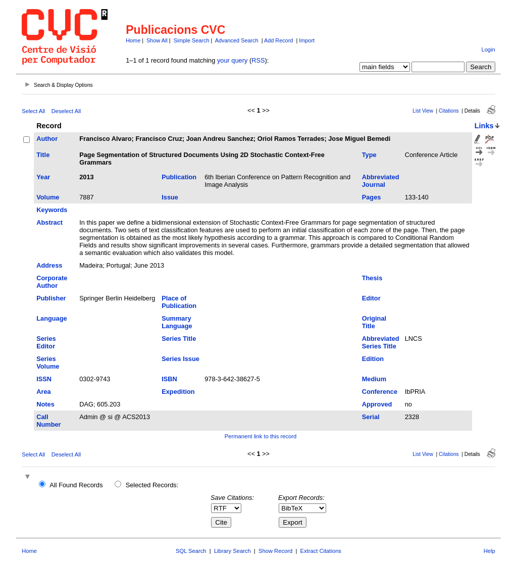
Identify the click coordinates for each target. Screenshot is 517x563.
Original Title (374, 322)
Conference (379, 391)
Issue (170, 197)
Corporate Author (51, 281)
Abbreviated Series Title (380, 342)
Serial (371, 417)
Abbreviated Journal (380, 180)
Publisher (51, 298)
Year (43, 177)
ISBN (169, 379)
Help (489, 551)
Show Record (275, 551)
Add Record (278, 40)
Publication (179, 177)
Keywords (51, 210)
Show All (157, 40)
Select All (33, 111)
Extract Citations (320, 551)
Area (43, 391)
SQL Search (191, 551)
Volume (47, 197)
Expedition (178, 391)
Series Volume (47, 362)
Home (133, 40)
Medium (374, 379)
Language (51, 318)
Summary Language (177, 322)
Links (484, 126)
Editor (371, 298)
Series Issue (180, 359)
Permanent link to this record (260, 436)
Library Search (232, 551)
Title (42, 155)
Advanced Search (236, 40)
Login (488, 49)
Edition (373, 359)
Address (49, 265)
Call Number (48, 420)
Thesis (372, 278)
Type (369, 155)
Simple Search (192, 40)
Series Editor (46, 342)
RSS (258, 60)
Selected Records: (152, 485)
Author (47, 138)
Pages (371, 197)
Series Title (179, 338)
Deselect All (66, 111)
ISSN (43, 379)
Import (307, 40)
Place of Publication (179, 302)
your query (232, 60)
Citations (449, 111)
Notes (45, 404)
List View (422, 111)
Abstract (49, 222)
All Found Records (75, 485)
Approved (377, 404)
